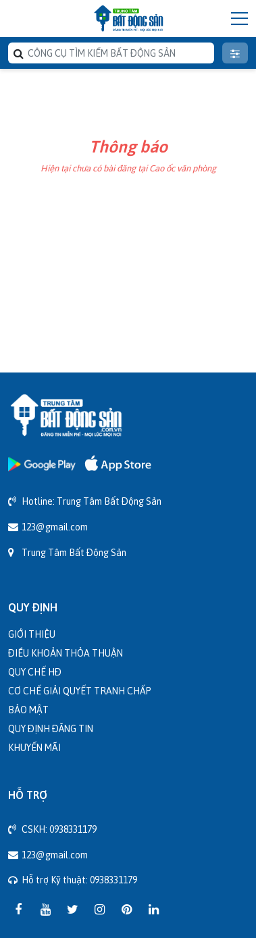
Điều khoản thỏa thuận (65, 653)
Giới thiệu (31, 634)
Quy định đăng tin (50, 728)
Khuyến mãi (34, 747)
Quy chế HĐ (34, 672)
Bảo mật (28, 709)
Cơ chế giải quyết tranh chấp (79, 690)
